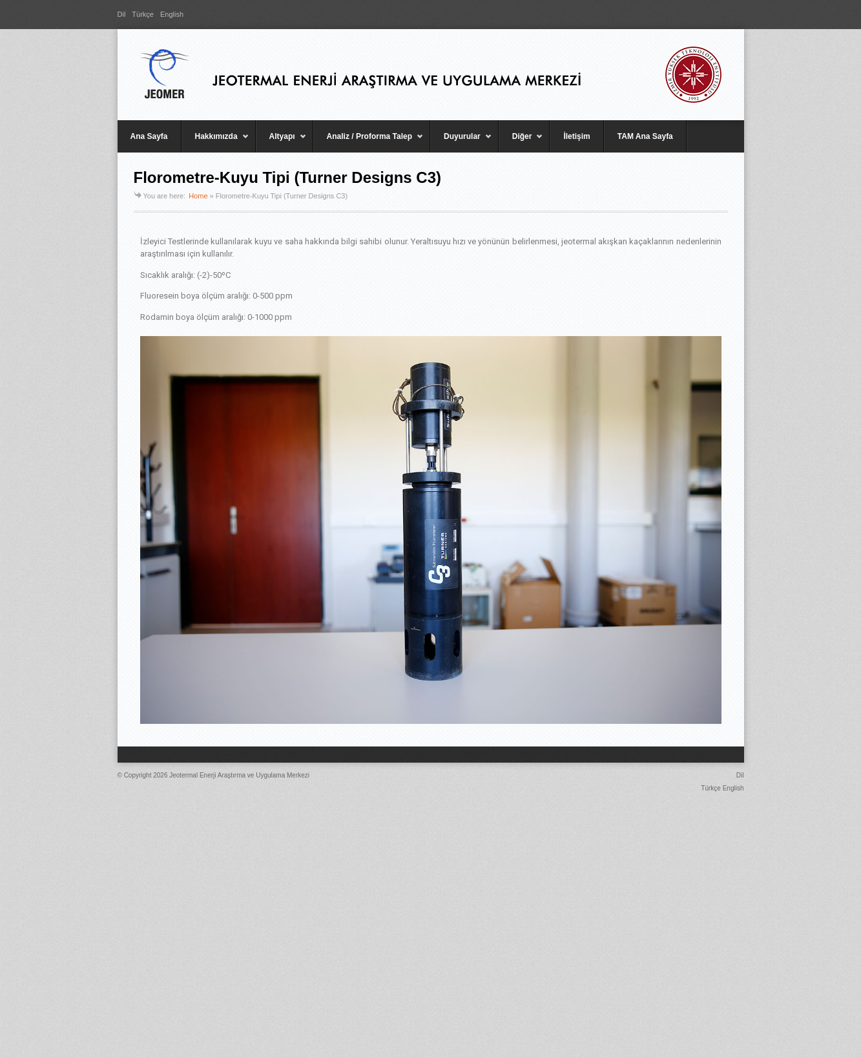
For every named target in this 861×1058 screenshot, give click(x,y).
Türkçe (143, 14)
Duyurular (461, 142)
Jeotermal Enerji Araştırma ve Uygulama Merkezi (239, 775)
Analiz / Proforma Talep (368, 142)
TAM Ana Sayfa (645, 136)
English (171, 14)
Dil (122, 14)
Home (198, 196)
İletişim (576, 136)
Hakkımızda (215, 142)
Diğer (521, 142)
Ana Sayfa (149, 136)
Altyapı (281, 142)
